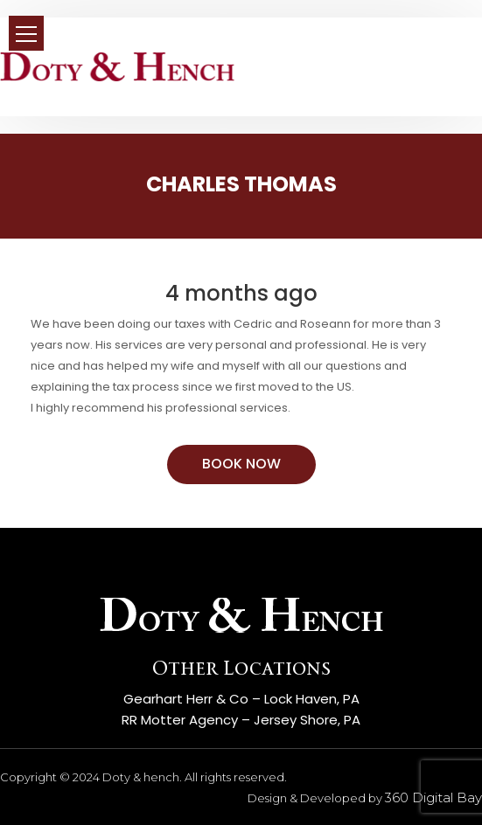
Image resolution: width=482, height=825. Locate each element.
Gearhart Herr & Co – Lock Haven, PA (241, 699)
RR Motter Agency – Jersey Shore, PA (241, 720)
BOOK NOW (241, 464)
